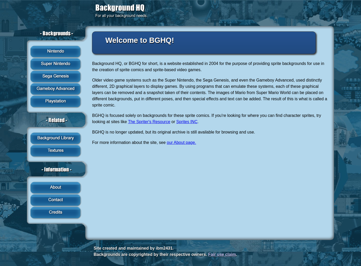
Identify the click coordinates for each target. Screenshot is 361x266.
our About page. (181, 142)
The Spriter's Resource (149, 121)
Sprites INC (186, 121)
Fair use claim (222, 254)
